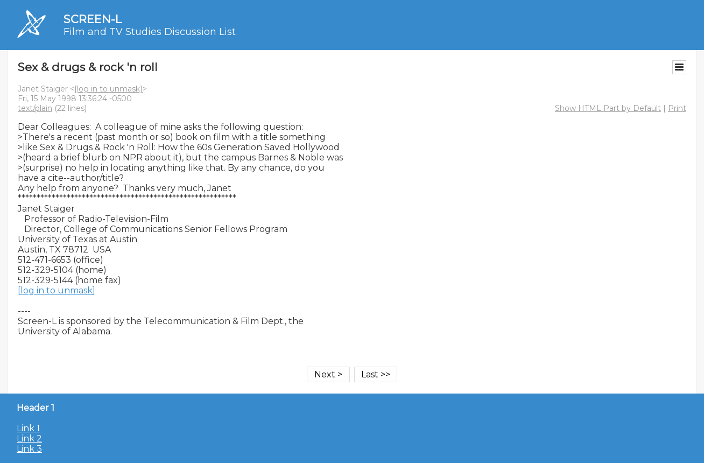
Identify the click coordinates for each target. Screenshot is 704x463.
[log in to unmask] (108, 89)
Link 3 (29, 449)
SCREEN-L (93, 19)
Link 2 (29, 438)
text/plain (35, 108)
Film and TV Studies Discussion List (150, 32)
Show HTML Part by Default (608, 108)
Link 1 (28, 428)
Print (677, 108)
